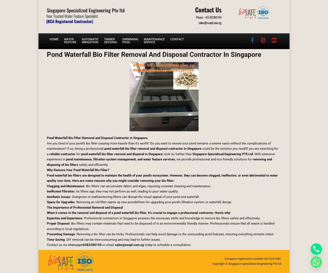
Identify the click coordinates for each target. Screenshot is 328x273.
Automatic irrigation (90, 40)
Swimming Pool (130, 40)
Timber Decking (110, 40)
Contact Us (208, 9)
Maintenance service (154, 40)
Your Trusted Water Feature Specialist (72, 16)
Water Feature (70, 40)
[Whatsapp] (316, 262)
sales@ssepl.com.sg (210, 22)
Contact (177, 39)
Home (54, 39)
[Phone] (316, 249)
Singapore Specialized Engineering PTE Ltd (222, 154)
